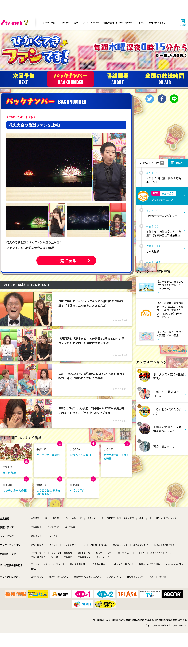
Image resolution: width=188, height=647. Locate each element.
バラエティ (65, 22)
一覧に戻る (66, 260)
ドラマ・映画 (49, 22)
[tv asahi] (15, 22)
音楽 (76, 22)
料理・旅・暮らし (157, 22)
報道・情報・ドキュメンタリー (117, 22)
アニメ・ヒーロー (91, 22)
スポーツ (140, 22)
